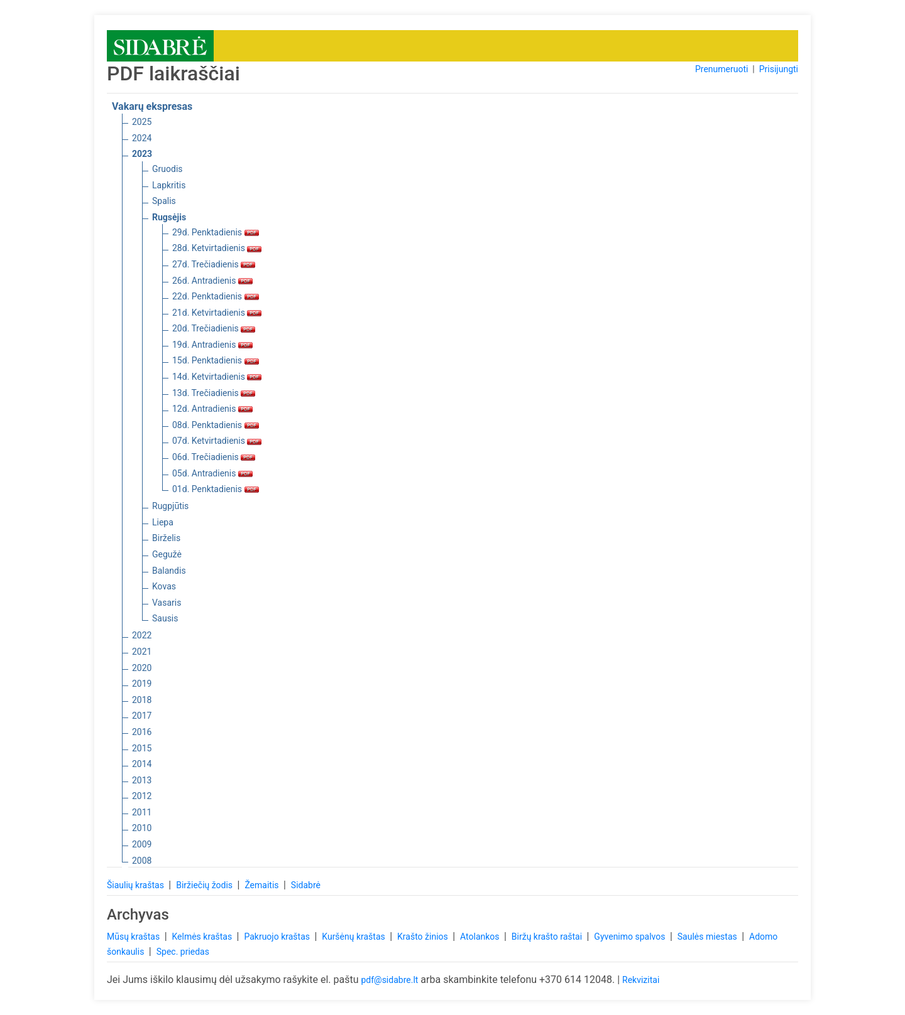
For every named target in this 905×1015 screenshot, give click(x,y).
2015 (141, 748)
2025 (141, 122)
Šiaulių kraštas (136, 885)
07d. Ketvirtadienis (216, 441)
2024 (141, 138)
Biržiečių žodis (205, 885)
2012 (141, 796)
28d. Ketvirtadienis (216, 248)
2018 (141, 700)
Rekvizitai (640, 980)
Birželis (166, 538)
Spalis (164, 201)
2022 (141, 635)
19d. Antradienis (212, 345)
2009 (141, 844)
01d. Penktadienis (215, 489)
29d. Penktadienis (215, 232)
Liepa (162, 522)
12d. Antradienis (212, 409)
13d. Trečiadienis (213, 393)
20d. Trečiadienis (213, 328)
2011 (141, 812)
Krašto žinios (423, 937)
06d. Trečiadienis (213, 457)
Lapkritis (168, 185)
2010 (141, 828)
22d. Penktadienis (215, 296)
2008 (141, 861)
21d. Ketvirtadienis (216, 313)
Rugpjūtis (170, 506)
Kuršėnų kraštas (354, 937)
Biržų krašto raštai (548, 937)
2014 (141, 764)
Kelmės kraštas (203, 937)
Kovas (164, 586)
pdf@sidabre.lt (389, 980)
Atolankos (481, 937)
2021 (141, 652)
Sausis (165, 618)
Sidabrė (306, 885)
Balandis (169, 571)
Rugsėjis (169, 217)
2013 (141, 780)
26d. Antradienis (212, 281)
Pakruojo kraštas (278, 937)
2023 (142, 154)
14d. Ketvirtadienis (216, 377)
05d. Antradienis (212, 473)
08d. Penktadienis (215, 425)
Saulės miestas (708, 937)
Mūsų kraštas (134, 937)
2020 (141, 668)
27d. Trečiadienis (213, 264)
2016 (141, 732)
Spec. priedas (182, 952)
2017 (141, 716)
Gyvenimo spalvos (630, 937)
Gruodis (167, 169)
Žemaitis (262, 885)
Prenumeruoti (721, 69)
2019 (141, 684)
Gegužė (167, 554)
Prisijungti (778, 69)
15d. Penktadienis (215, 360)
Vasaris (166, 603)
